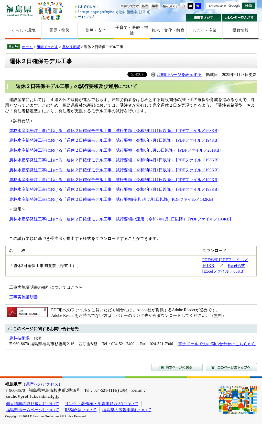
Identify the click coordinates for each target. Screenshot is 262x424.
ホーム (27, 47)
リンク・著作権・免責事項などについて (101, 403)
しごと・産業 (204, 30)
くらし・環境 (23, 30)
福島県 (19, 11)
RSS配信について (80, 410)
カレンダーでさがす (239, 17)
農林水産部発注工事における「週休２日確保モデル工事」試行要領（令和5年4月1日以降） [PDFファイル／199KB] (114, 179)
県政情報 (240, 30)
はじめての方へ (113, 7)
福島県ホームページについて (32, 410)
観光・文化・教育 (168, 30)
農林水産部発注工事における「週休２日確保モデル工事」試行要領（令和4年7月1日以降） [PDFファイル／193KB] (114, 189)
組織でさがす (203, 17)
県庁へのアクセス (42, 384)
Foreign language (113, 11)
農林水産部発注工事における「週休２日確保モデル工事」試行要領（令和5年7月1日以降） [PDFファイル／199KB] (114, 170)
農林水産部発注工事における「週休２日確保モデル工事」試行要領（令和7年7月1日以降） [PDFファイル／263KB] (114, 130)
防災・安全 (95, 30)
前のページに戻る (177, 367)
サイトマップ (113, 16)
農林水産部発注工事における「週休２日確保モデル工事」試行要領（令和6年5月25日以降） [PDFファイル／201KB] (115, 150)
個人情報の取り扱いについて (32, 403)
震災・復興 (59, 30)
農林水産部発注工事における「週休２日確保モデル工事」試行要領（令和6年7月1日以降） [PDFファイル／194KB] (114, 140)
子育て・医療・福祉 (131, 30)
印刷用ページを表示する (179, 74)
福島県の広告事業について (126, 410)
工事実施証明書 (24, 297)
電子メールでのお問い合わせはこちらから (217, 344)
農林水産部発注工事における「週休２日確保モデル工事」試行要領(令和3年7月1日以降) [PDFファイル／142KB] (113, 199)
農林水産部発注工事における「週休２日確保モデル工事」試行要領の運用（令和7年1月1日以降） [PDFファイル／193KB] (120, 219)
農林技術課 (71, 47)
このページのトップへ (231, 367)
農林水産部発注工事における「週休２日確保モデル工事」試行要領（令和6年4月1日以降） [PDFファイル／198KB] (114, 160)
